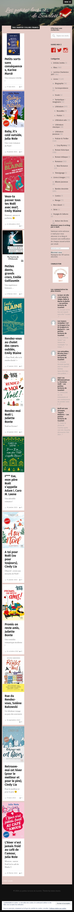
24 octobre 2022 (12, 660)
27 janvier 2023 (11, 374)
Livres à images (59, 177)
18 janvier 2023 (11, 515)
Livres (55, 79)
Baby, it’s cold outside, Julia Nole (11, 137)
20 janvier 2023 (11, 440)
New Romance (62, 166)
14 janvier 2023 (11, 588)
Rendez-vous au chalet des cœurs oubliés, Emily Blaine (13, 352)
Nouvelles (60, 111)
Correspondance (61, 88)
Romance (58, 161)
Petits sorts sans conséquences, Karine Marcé (13, 66)
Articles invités (59, 63)
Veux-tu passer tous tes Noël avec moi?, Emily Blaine (13, 207)
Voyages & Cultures (60, 214)
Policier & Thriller (62, 139)
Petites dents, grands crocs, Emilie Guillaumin (13, 277)
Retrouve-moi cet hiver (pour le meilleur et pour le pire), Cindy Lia (12, 787)
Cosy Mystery (62, 145)
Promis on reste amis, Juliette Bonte (12, 638)
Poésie (59, 116)
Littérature (59, 107)
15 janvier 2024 (11, 156)
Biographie (59, 83)
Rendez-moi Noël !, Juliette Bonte (13, 424)
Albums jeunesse (61, 182)
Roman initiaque (61, 157)
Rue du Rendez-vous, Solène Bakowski (13, 711)
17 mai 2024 (10, 87)
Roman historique (62, 150)
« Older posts (8, 895)
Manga (57, 200)
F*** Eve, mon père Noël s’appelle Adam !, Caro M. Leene (13, 493)
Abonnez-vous (56, 252)
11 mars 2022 (10, 812)
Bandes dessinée (61, 189)
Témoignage (59, 173)
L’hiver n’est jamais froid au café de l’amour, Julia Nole (13, 864)
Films (55, 68)
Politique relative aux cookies (57, 908)
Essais (57, 95)
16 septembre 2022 (13, 730)
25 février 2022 (11, 887)
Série (55, 210)
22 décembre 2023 (12, 228)
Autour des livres (61, 221)
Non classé (57, 205)
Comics (58, 196)
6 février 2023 (11, 298)
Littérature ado (61, 120)
